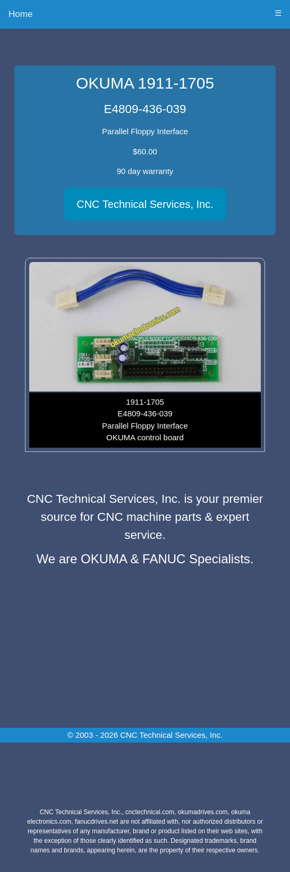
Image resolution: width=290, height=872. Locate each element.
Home (20, 14)
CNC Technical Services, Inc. (145, 204)
